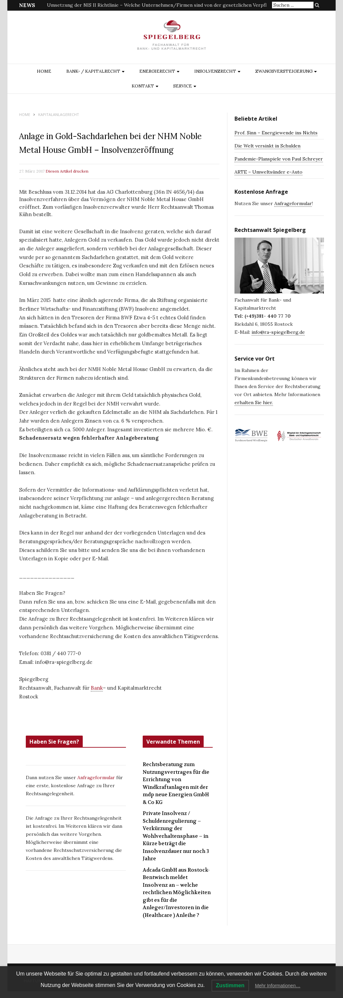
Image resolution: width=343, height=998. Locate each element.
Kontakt (143, 86)
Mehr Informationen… (277, 985)
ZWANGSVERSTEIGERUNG (284, 71)
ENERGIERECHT (157, 71)
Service (182, 86)
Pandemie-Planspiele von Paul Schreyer (278, 159)
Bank (97, 688)
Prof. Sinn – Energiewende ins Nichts (276, 133)
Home (44, 71)
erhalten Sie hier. (253, 402)
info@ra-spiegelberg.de (278, 332)
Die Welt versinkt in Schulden (267, 146)
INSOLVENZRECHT (215, 71)
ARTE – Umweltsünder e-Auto (268, 172)
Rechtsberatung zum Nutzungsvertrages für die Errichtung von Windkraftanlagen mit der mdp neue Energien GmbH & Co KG (176, 783)
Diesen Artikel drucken (67, 171)
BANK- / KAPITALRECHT (93, 71)
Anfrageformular (96, 777)
